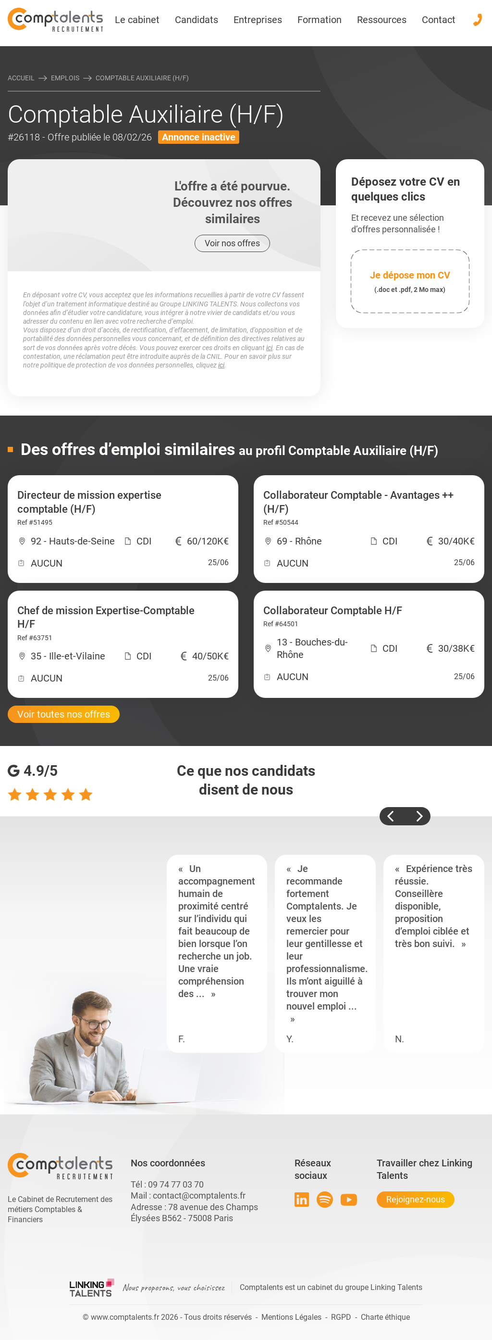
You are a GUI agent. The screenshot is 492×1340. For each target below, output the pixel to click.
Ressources (381, 19)
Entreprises (258, 19)
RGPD (341, 1317)
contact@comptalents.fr (199, 1195)
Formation (319, 19)
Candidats (196, 19)
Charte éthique (385, 1317)
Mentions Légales (291, 1317)
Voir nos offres (232, 243)
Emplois (65, 78)
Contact (438, 19)
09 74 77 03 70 (176, 1184)
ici (269, 348)
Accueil (21, 78)
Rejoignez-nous (415, 1199)
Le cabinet (137, 19)
